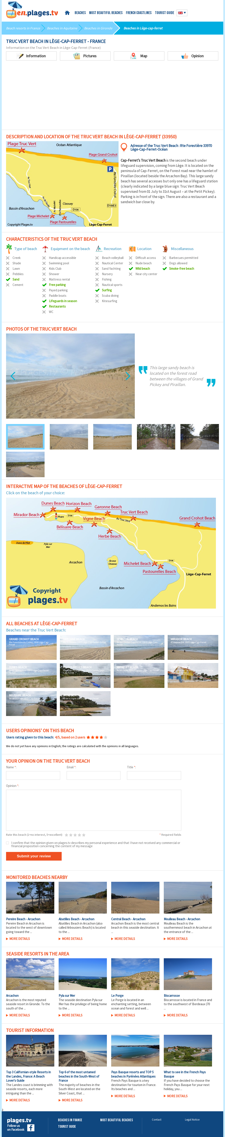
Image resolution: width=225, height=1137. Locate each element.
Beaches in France (70, 1120)
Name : (11, 767)
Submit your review (34, 856)
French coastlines (138, 13)
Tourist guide (164, 13)
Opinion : (12, 785)
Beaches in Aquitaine (62, 28)
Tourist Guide (67, 1127)
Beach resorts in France (23, 28)
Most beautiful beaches (105, 13)
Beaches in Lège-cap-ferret (143, 28)
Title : (131, 767)
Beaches (80, 13)
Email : (71, 767)
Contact (156, 1119)
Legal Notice (192, 1119)
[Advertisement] (112, 97)
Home (68, 13)
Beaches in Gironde (98, 28)
